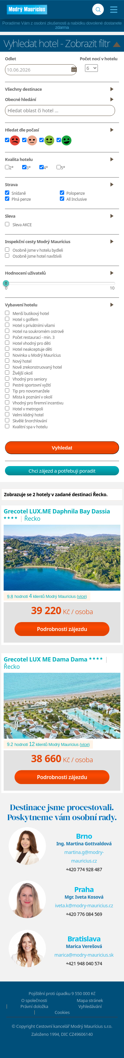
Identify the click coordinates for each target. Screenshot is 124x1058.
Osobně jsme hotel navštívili (37, 256)
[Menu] (112, 9)
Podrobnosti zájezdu (62, 629)
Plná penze (21, 199)
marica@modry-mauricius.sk (83, 955)
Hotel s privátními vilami (34, 325)
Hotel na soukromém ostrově (38, 331)
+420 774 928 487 (84, 869)
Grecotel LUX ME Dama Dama (53, 659)
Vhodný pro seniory (30, 379)
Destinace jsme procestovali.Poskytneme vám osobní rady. (62, 812)
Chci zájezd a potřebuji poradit (61, 470)
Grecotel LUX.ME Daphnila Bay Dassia (57, 514)
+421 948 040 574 (84, 963)
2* (9, 168)
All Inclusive (76, 199)
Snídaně (19, 193)
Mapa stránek (90, 1000)
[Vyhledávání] (98, 9)
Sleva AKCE (22, 225)
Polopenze (75, 193)
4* (43, 168)
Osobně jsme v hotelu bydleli (38, 250)
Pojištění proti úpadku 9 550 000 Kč (62, 993)
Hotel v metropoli (28, 409)
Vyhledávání (90, 1006)
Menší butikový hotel (31, 313)
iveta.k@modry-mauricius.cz (84, 905)
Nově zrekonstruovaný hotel (37, 367)
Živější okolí (22, 373)
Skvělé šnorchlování (30, 421)
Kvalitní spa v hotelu (30, 427)
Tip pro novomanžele (31, 391)
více (81, 596)
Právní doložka (34, 1006)
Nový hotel (22, 361)
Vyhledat (62, 447)
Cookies (62, 1012)
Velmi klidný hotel (28, 415)
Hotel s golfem (25, 319)
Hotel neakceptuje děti (32, 349)
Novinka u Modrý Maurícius (37, 355)
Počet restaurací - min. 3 (34, 337)
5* (61, 168)
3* (26, 168)
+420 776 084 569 (84, 914)
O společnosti (34, 1000)
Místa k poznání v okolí (32, 397)
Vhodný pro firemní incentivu (38, 403)
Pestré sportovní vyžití (32, 385)
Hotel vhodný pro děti (32, 343)
